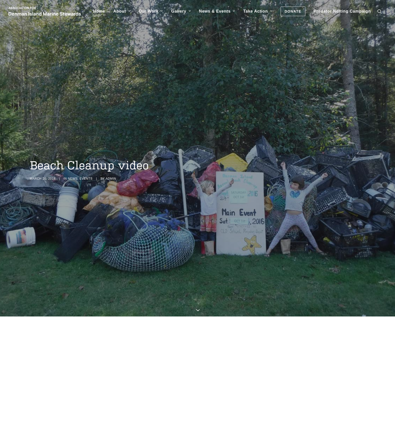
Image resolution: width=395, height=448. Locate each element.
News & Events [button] (217, 11)
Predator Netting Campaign (342, 11)
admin (111, 167)
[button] (381, 11)
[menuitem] (99, 11)
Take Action (257, 11)
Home (99, 11)
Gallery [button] (181, 11)
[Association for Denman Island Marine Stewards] (45, 11)
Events (86, 167)
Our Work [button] (151, 11)
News (72, 167)
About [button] (121, 11)
